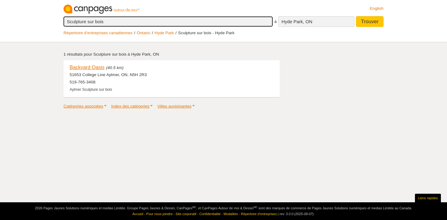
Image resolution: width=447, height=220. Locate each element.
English (376, 8)
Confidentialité (210, 214)
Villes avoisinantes (174, 106)
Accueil (138, 214)
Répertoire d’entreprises (259, 214)
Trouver (370, 21)
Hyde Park (164, 33)
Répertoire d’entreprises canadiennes (98, 33)
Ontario (144, 33)
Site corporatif (186, 214)
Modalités (230, 214)
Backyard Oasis (87, 67)
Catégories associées (83, 106)
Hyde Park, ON (297, 21)
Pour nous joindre (159, 214)
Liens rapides (428, 198)
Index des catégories (130, 106)
